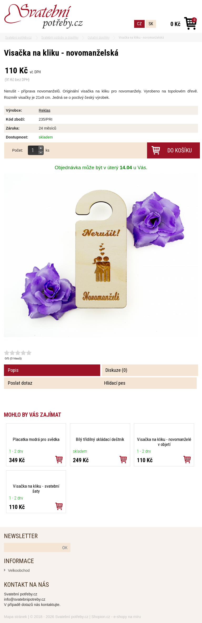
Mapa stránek (15, 617)
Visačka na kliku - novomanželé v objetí (164, 442)
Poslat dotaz (20, 383)
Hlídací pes (114, 383)
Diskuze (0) (116, 370)
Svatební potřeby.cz (71, 617)
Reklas (44, 110)
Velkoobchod (18, 570)
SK (151, 23)
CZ (139, 23)
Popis (13, 370)
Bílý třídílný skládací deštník (100, 439)
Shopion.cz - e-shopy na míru (116, 617)
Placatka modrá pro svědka (36, 439)
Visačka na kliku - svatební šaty (36, 488)
